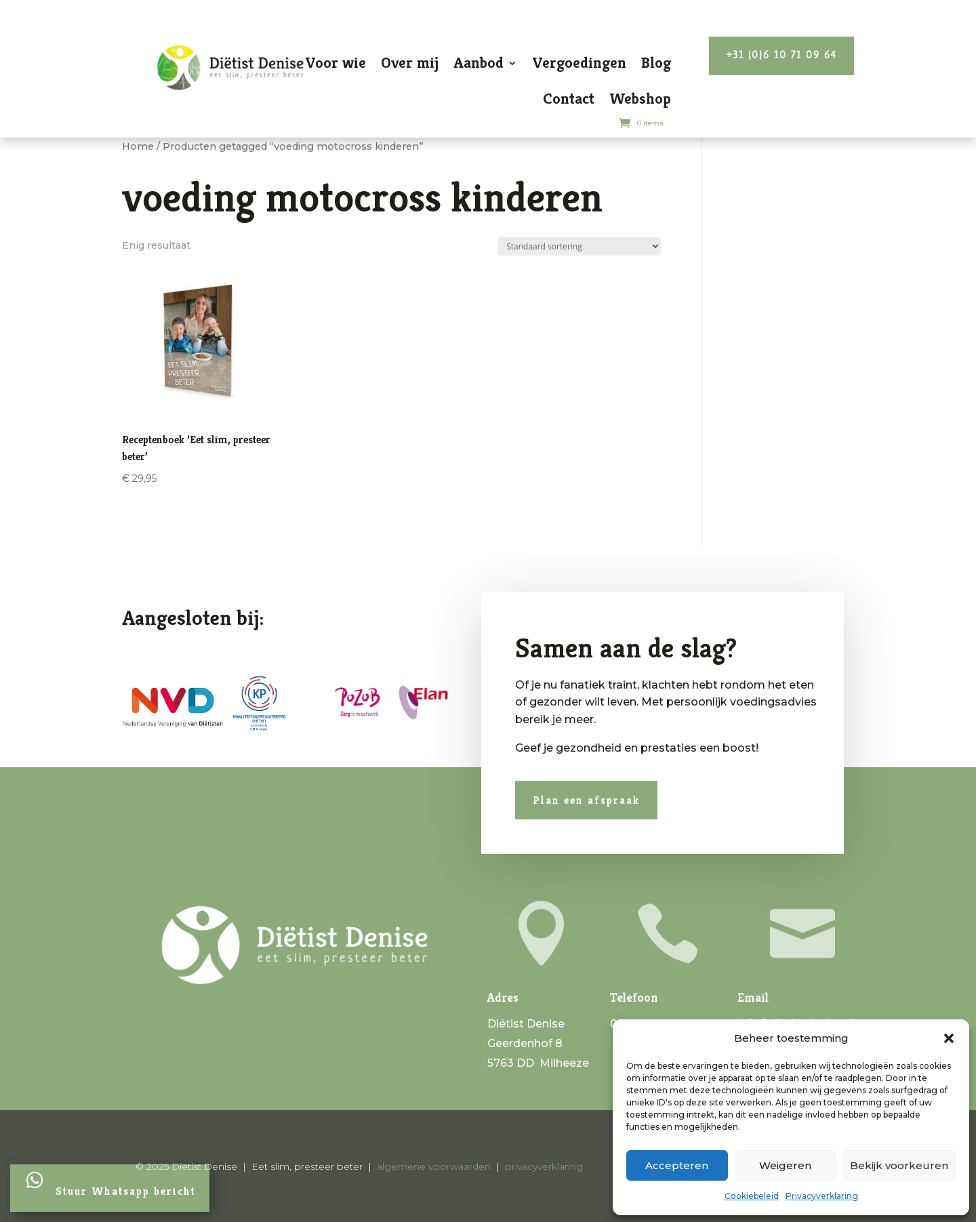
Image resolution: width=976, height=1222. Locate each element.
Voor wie (335, 63)
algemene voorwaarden (434, 1166)
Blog (656, 63)
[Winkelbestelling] (579, 246)
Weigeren (785, 1165)
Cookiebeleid (752, 1196)
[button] (949, 1038)
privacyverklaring (544, 1166)
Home (138, 146)
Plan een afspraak (562, 797)
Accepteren (676, 1165)
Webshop (640, 98)
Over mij (410, 63)
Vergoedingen (579, 63)
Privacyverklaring (822, 1196)
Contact (568, 98)
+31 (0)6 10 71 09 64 (781, 56)
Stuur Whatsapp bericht (126, 1191)
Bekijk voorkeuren (899, 1165)
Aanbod (478, 63)
